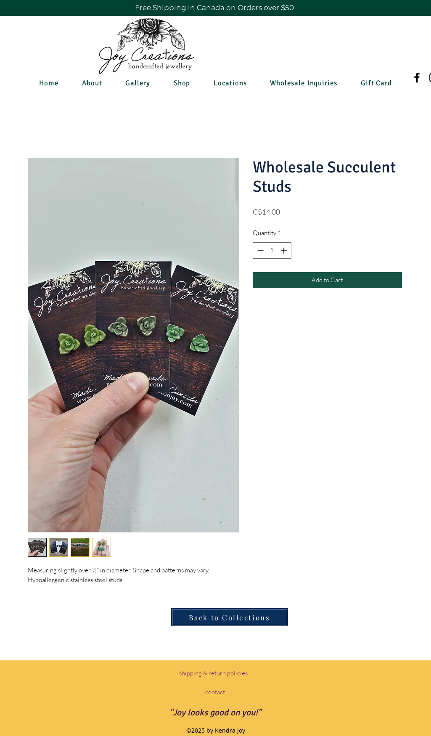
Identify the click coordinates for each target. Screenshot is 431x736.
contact (215, 692)
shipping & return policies (213, 673)
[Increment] (284, 250)
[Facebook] (416, 77)
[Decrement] (259, 250)
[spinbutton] (272, 250)
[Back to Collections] (229, 617)
